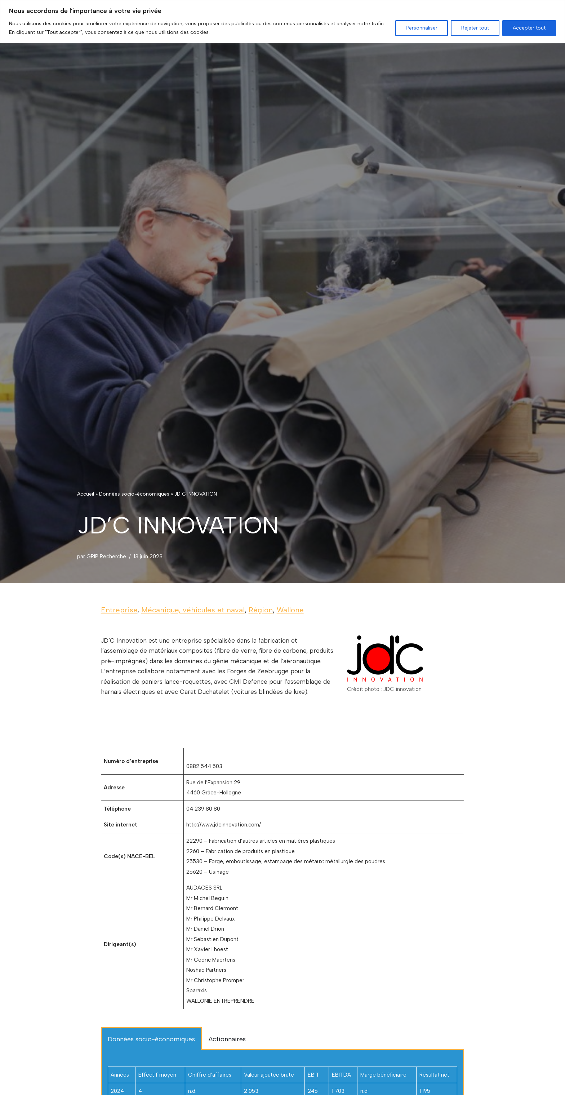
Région (261, 610)
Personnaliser (421, 28)
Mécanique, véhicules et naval (193, 610)
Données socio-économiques (134, 494)
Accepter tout (529, 28)
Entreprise (119, 610)
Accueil (85, 494)
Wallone (290, 610)
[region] (282, 21)
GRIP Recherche (106, 556)
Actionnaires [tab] (227, 1043)
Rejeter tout (475, 28)
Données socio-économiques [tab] (151, 1043)
